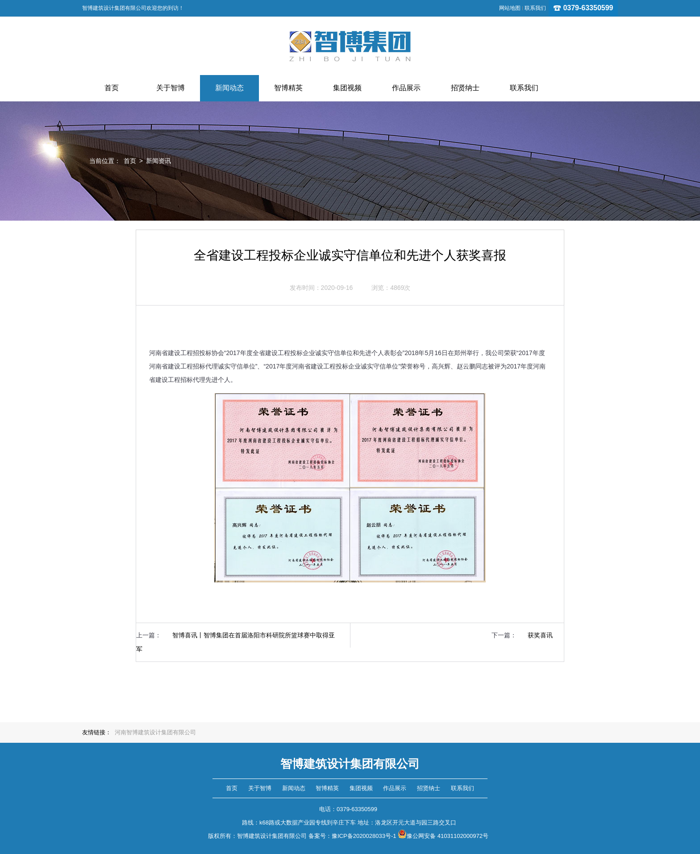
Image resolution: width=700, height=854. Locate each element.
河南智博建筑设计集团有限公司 (155, 732)
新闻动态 (293, 788)
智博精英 (327, 788)
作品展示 (394, 788)
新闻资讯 (158, 160)
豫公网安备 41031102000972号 (443, 836)
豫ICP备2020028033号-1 (364, 836)
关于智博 (259, 788)
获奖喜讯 (540, 635)
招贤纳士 (428, 788)
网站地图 (510, 8)
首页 (130, 160)
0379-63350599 (583, 8)
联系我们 (535, 8)
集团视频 (361, 788)
